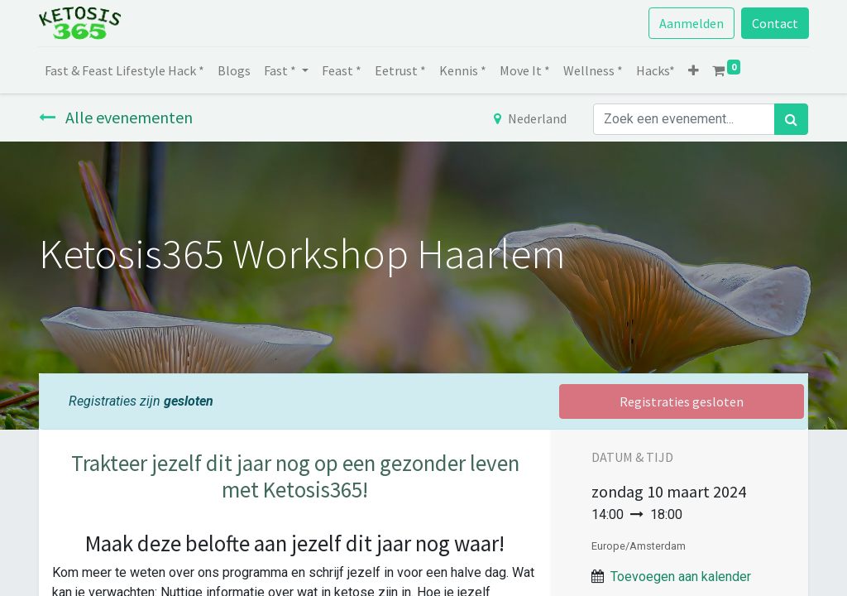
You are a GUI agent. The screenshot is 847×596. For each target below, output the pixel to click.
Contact (774, 23)
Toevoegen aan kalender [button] (680, 576)
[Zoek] (791, 119)
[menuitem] (125, 70)
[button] (694, 70)
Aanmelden (690, 23)
